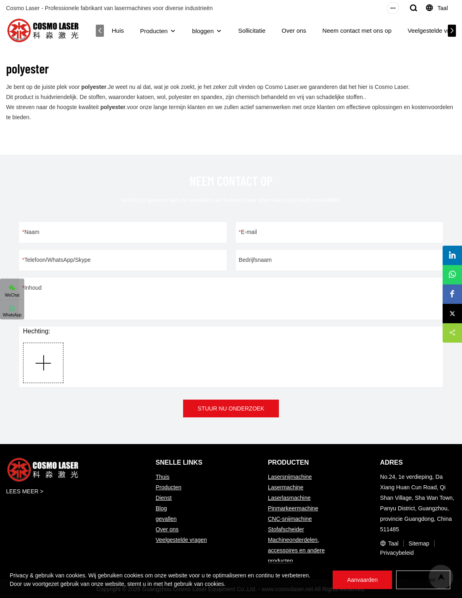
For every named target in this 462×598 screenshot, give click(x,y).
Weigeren (423, 580)
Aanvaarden (362, 580)
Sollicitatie (252, 30)
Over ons (294, 30)
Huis (118, 30)
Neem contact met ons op (357, 30)
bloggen (202, 30)
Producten (154, 30)
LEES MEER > (24, 491)
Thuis (162, 477)
